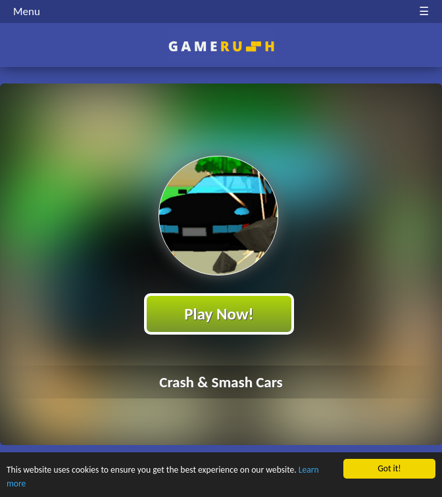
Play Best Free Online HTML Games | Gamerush (221, 46)
